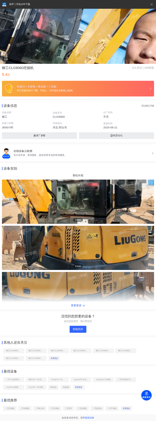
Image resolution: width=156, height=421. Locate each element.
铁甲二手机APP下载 (19, 4)
